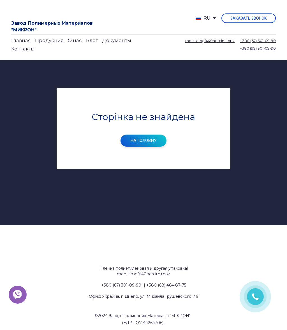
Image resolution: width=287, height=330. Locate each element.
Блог (92, 40)
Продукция (49, 40)
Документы (116, 40)
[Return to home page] (31, 11)
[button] (248, 18)
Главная (21, 40)
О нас (75, 40)
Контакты (23, 49)
